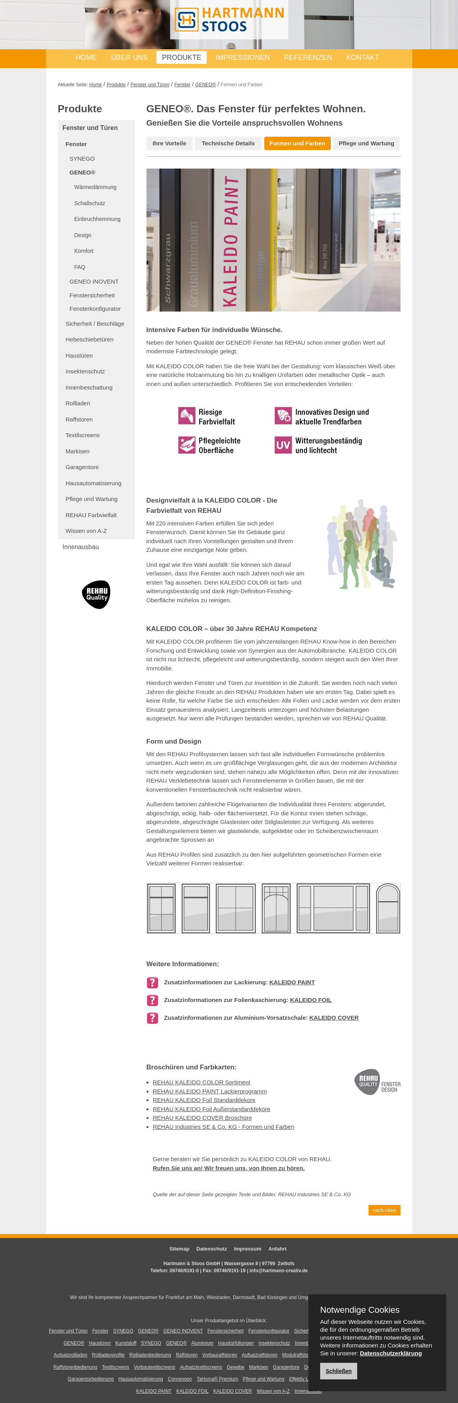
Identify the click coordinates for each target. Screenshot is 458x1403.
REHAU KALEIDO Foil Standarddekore (204, 1100)
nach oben (385, 1210)
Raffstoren (79, 419)
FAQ (79, 267)
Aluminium (202, 1343)
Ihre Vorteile (169, 143)
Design (83, 235)
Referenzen (308, 57)
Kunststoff (125, 1343)
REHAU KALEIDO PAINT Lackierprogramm (210, 1091)
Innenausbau (81, 547)
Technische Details (228, 143)
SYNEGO (82, 158)
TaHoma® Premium (217, 1379)
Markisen (78, 451)
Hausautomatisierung (94, 483)
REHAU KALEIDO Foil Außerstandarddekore (211, 1109)
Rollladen (78, 403)
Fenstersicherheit (92, 295)
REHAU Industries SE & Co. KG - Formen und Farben (223, 1126)
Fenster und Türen (150, 84)
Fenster (182, 84)
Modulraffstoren (298, 1355)
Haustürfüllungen (236, 1343)
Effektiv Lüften (304, 1379)
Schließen (339, 1371)
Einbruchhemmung (97, 219)
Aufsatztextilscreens (201, 1367)
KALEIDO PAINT (292, 982)
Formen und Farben (297, 143)
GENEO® (205, 84)
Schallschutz (90, 203)
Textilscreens (83, 435)
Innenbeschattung (89, 387)
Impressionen (242, 57)
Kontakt (362, 57)
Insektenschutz (85, 371)
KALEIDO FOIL (311, 1000)
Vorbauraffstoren (219, 1355)
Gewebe (236, 1367)
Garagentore (82, 467)
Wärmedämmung (95, 187)
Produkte (181, 57)
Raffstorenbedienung (75, 1367)
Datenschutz (212, 1249)
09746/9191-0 (184, 1270)
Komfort (84, 251)
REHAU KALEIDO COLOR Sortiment (201, 1082)
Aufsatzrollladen (70, 1355)
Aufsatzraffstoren (260, 1355)
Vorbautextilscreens (154, 1367)
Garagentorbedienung (91, 1379)
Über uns (129, 57)
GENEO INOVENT (94, 281)
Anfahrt (278, 1249)
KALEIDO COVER (334, 1017)
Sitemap (179, 1249)
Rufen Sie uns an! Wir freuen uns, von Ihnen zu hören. (229, 1168)
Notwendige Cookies (360, 1310)
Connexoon (180, 1379)
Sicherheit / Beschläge (95, 323)
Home (86, 57)
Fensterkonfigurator (95, 308)
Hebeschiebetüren (90, 339)
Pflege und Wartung (92, 499)
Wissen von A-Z (86, 530)
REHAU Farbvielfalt (91, 515)
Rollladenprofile (108, 1355)
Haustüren (79, 355)
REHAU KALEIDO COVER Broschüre (202, 1117)
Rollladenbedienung (150, 1355)
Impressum (247, 1249)
